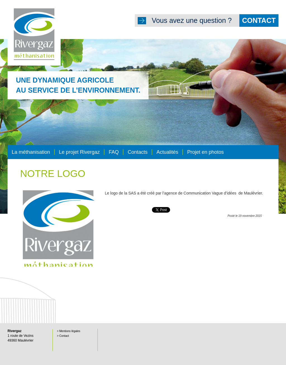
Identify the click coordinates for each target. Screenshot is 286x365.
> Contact (63, 335)
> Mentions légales (68, 331)
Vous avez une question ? (215, 20)
